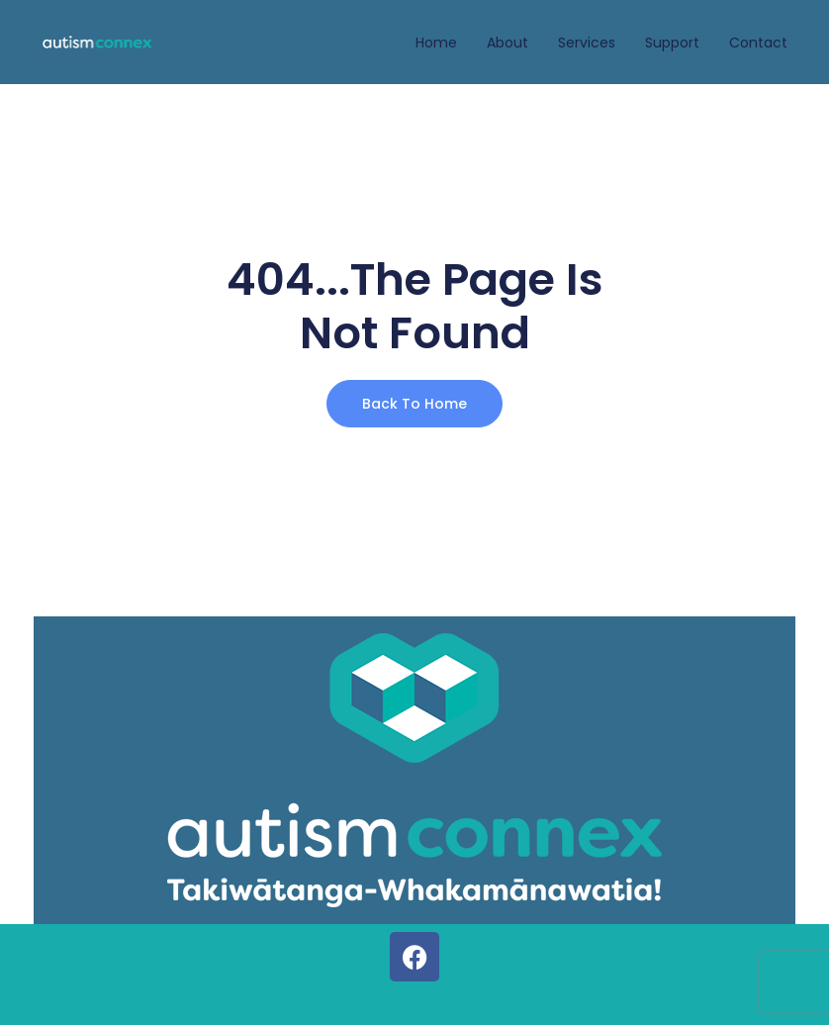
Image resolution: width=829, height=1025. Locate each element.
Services (586, 42)
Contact (758, 42)
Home (436, 42)
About (507, 42)
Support (672, 42)
